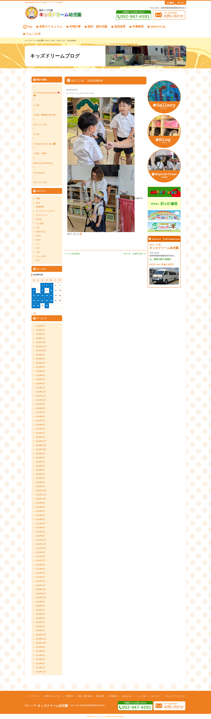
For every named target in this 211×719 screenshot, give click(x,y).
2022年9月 (40, 503)
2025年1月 (40, 388)
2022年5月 (40, 519)
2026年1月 (40, 338)
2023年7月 (40, 462)
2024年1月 (40, 437)
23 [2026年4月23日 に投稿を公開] (47, 300)
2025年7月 (40, 363)
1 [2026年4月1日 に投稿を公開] (42, 285)
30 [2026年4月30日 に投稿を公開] (47, 306)
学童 (38, 199)
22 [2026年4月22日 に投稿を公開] (42, 300)
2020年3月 (40, 622)
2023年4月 (40, 474)
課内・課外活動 (97, 26)
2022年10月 (41, 499)
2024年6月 (40, 416)
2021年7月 (40, 560)
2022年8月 (40, 507)
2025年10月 (41, 351)
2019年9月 (40, 647)
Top (29, 26)
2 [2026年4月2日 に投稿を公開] (46, 285)
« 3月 (33, 313)
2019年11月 (41, 639)
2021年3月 (40, 577)
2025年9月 (40, 355)
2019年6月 (40, 659)
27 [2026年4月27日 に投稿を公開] (34, 306)
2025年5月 (40, 371)
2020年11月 (41, 594)
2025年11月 (41, 346)
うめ (38, 252)
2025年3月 (40, 379)
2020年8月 (40, 606)
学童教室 (138, 26)
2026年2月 (40, 334)
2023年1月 (40, 486)
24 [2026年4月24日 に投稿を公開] (51, 300)
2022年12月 (41, 490)
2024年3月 (40, 429)
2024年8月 (40, 408)
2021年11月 (41, 544)
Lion (38, 227)
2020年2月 (40, 626)
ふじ (38, 244)
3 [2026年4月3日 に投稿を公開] (51, 285)
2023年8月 (40, 458)
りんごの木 (33, 33)
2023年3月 (40, 478)
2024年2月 (40, 433)
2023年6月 (40, 466)
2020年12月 (41, 589)
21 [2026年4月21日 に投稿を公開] (38, 300)
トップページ (34, 696)
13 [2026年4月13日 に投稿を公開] (34, 296)
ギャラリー (156, 696)
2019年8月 (40, 651)
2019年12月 (41, 635)
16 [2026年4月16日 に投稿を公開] (47, 296)
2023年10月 (41, 449)
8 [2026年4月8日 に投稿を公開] (42, 290)
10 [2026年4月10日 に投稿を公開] (51, 290)
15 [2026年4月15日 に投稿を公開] (42, 296)
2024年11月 (41, 396)
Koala (38, 240)
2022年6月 (40, 515)
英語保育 (120, 26)
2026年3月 (40, 330)
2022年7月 (40, 511)
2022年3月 (40, 528)
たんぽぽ (40, 223)
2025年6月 (40, 367)
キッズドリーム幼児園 (52, 705)
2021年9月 (40, 552)
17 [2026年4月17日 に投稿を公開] (51, 296)
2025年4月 (40, 375)
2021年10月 (41, 548)
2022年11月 (41, 495)
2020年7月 (40, 610)
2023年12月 (41, 441)
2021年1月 (40, 585)
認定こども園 (30, 705)
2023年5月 (40, 470)
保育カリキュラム (51, 26)
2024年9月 (40, 404)
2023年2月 (40, 482)
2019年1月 (40, 668)
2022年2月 (40, 532)
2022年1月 (40, 536)
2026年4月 (40, 326)
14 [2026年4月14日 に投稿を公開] (38, 296)
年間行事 (75, 26)
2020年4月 (40, 618)
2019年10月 (41, 643)
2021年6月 (40, 565)
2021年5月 (40, 569)
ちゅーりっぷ (41, 215)
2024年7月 (40, 412)
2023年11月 (41, 445)
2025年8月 (40, 359)
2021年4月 (40, 573)
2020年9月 (40, 602)
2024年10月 (41, 400)
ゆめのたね (158, 26)
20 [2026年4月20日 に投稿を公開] (34, 300)
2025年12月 (41, 342)
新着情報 (40, 207)
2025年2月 (40, 384)
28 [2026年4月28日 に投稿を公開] (38, 306)
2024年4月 (40, 425)
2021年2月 (40, 581)
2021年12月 (41, 540)
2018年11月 (41, 672)
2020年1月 (40, 630)
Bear (38, 203)
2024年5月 (40, 421)
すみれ (39, 219)
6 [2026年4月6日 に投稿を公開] (33, 290)
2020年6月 (40, 614)
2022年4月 (40, 524)
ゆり (38, 248)
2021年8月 (40, 556)
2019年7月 (40, 655)
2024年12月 (41, 392)
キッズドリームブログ (45, 211)
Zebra (38, 236)
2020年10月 (41, 598)
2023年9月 (40, 454)
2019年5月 (40, 663)
